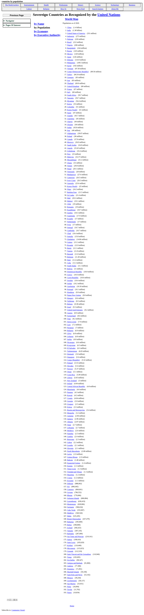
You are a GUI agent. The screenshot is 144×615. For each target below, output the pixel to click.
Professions (63, 5)
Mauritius (70, 475)
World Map (71, 19)
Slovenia (70, 448)
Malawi (70, 201)
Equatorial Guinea (73, 463)
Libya (69, 333)
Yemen (69, 166)
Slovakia (70, 366)
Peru (68, 154)
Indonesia (70, 36)
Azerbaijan (71, 286)
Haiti (69, 260)
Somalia (70, 236)
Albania (70, 422)
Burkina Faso (72, 192)
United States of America (76, 33)
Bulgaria (70, 331)
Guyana (70, 492)
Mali (68, 198)
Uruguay (70, 404)
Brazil (69, 42)
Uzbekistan (71, 151)
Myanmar (70, 101)
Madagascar (71, 175)
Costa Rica (71, 375)
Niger (69, 189)
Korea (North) (72, 186)
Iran (68, 80)
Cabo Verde (71, 510)
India (69, 30)
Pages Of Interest (13, 25)
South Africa (71, 95)
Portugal (70, 289)
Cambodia (70, 231)
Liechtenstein (72, 581)
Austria (69, 313)
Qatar (69, 425)
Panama (70, 392)
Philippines (71, 63)
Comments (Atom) (18, 610)
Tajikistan (70, 301)
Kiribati (70, 545)
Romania (70, 207)
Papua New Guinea (74, 295)
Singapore (70, 357)
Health (46, 5)
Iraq (68, 130)
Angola (69, 148)
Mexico (70, 54)
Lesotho (70, 445)
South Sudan (71, 266)
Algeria (69, 122)
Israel (69, 307)
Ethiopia (70, 60)
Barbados (70, 534)
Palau (69, 587)
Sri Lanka (70, 195)
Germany (70, 77)
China (69, 27)
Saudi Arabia (71, 145)
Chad (69, 233)
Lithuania (70, 428)
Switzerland (71, 316)
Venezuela (70, 172)
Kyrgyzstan (71, 345)
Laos (69, 325)
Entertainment (29, 5)
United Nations (108, 15)
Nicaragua (70, 342)
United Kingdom (73, 86)
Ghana (69, 163)
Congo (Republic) (73, 360)
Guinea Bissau (72, 457)
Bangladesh (71, 48)
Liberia (69, 378)
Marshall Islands (73, 572)
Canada (69, 139)
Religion (46, 9)
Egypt (69, 66)
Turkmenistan (72, 351)
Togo (69, 319)
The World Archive (12, 5)
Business (132, 5)
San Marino (71, 584)
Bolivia (69, 269)
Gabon (69, 442)
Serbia (69, 339)
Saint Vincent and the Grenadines (79, 554)
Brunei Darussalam (74, 519)
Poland (69, 136)
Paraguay (70, 328)
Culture (29, 9)
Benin (69, 248)
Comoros (70, 489)
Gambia (70, 436)
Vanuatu (70, 531)
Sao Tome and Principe (75, 536)
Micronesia (71, 548)
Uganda (70, 116)
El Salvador (71, 348)
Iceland (69, 528)
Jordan (69, 283)
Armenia (70, 416)
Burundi (70, 254)
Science (98, 5)
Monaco (70, 578)
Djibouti (70, 484)
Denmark (70, 354)
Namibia (70, 434)
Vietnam (70, 69)
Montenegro (71, 504)
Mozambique (71, 160)
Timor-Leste (71, 469)
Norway (70, 369)
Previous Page (17, 15)
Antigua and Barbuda (74, 563)
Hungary (70, 298)
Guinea (69, 242)
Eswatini (70, 481)
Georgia (70, 401)
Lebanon (70, 336)
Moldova (70, 431)
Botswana (70, 439)
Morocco (70, 142)
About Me (114, 9)
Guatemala (71, 216)
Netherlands (71, 222)
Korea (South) (72, 110)
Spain (69, 113)
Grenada (70, 551)
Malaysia (70, 157)
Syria (69, 225)
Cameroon (71, 178)
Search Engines (97, 9)
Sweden (70, 280)
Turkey (69, 74)
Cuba (69, 263)
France (69, 89)
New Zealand (72, 381)
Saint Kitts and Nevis (74, 575)
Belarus (70, 304)
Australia (70, 183)
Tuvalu (69, 589)
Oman (69, 372)
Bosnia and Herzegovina (76, 410)
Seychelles (71, 560)
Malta (69, 516)
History (80, 5)
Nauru (69, 592)
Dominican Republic (74, 272)
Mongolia (70, 413)
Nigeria (69, 45)
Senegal (70, 227)
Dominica (70, 569)
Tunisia (69, 251)
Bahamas (70, 522)
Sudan (69, 127)
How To (63, 9)
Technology (115, 5)
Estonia (69, 466)
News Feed (81, 9)
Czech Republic (72, 278)
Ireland (69, 384)
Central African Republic (76, 386)
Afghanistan (71, 133)
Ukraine (70, 125)
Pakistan (70, 39)
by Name (39, 23)
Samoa (69, 540)
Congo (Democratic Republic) (78, 72)
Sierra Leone (71, 322)
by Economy (41, 31)
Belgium (70, 257)
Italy (68, 92)
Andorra (70, 566)
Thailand (70, 83)
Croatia (69, 398)
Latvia (69, 454)
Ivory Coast (71, 180)
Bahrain (70, 460)
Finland (70, 363)
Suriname (70, 507)
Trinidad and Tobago (74, 472)
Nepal (69, 169)
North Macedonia (73, 451)
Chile (69, 204)
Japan (69, 57)
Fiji (68, 487)
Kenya (69, 104)
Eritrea (69, 407)
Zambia (70, 213)
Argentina (70, 119)
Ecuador (70, 219)
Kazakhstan (71, 210)
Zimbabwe (71, 239)
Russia (69, 51)
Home (72, 606)
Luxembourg (71, 501)
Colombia (70, 107)
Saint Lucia (71, 542)
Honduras (70, 292)
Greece (69, 275)
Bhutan (69, 495)
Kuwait (69, 395)
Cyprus (69, 478)
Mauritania (71, 389)
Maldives (70, 513)
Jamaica (70, 419)
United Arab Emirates (75, 310)
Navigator (10, 21)
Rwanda (70, 245)
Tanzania (70, 98)
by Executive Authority (47, 35)
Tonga (69, 557)
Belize (69, 525)
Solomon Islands (73, 498)
